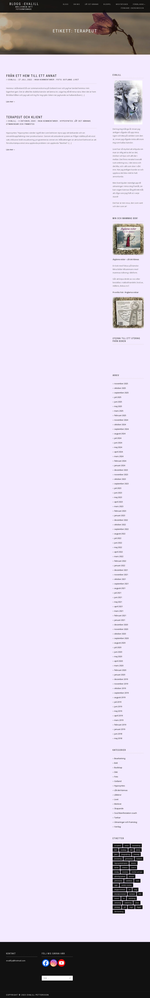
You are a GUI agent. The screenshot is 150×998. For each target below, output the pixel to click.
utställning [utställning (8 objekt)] (128, 903)
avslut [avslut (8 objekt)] (127, 846)
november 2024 (121, 420)
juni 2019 (118, 706)
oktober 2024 (120, 424)
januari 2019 (119, 729)
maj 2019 (118, 711)
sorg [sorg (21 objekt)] (135, 890)
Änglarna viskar (132, 292)
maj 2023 (118, 497)
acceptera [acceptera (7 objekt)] (117, 846)
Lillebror (117, 794)
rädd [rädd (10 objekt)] (137, 881)
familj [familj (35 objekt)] (138, 850)
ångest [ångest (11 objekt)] (139, 907)
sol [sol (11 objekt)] (130, 890)
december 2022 (121, 520)
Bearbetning (119, 758)
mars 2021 (118, 611)
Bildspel (107, 4)
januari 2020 (119, 674)
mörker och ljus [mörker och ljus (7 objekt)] (137, 872)
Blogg (65, 4)
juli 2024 (117, 438)
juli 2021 (117, 592)
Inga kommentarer (44, 80)
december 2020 (121, 624)
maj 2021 (118, 602)
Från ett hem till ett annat (31, 76)
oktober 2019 (120, 688)
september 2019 (121, 692)
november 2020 (121, 629)
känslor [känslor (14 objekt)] (133, 863)
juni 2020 (118, 652)
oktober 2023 (120, 479)
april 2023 (118, 501)
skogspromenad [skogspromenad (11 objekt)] (119, 890)
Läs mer (9, 101)
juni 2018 (118, 733)
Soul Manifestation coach (125, 813)
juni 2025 (118, 401)
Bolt (116, 763)
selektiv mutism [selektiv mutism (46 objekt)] (126, 885)
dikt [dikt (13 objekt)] (131, 850)
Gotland (67, 80)
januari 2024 (119, 465)
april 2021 (118, 606)
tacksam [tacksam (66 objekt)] (132, 894)
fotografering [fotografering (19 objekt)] (125, 854)
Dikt (116, 772)
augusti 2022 (119, 533)
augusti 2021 (119, 588)
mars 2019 (118, 720)
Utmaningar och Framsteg (20, 124)
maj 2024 (118, 447)
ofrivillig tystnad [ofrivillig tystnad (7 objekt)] (119, 876)
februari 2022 (120, 561)
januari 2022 (119, 565)
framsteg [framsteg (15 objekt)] (136, 854)
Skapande (118, 808)
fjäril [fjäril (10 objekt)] (116, 854)
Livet (76, 80)
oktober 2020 (120, 633)
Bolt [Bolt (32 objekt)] (115, 850)
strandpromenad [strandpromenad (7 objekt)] (120, 894)
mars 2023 (118, 506)
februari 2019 (120, 724)
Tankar (117, 817)
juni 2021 (118, 597)
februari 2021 (120, 615)
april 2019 (118, 715)
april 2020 (118, 661)
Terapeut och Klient (24, 117)
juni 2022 (118, 542)
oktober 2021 (120, 579)
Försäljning (138, 4)
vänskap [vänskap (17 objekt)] (117, 907)
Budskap (118, 767)
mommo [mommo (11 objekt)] (125, 872)
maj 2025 (118, 406)
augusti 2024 (119, 433)
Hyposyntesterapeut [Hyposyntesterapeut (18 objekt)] (120, 863)
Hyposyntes (66, 121)
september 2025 (121, 392)
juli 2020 (117, 647)
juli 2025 (117, 397)
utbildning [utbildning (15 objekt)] (131, 898)
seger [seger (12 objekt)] (116, 885)
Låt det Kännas (91, 4)
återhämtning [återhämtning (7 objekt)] (118, 912)
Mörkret (117, 804)
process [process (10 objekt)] (131, 876)
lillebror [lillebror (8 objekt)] (125, 868)
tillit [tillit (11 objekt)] (140, 894)
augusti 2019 (119, 697)
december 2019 (121, 679)
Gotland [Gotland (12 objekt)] (139, 859)
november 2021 (121, 574)
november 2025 (121, 383)
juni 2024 (118, 442)
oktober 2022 (120, 524)
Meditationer (122, 4)
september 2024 (121, 429)
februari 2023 (120, 511)
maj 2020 (118, 656)
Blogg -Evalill (24, 4)
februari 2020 (120, 670)
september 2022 (121, 529)
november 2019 (121, 683)
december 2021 (121, 570)
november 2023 (121, 474)
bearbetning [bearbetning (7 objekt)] (136, 846)
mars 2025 (118, 410)
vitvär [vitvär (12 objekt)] (137, 903)
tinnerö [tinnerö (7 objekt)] (116, 898)
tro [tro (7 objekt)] (124, 898)
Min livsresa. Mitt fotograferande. (24, 8)
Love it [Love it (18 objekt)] (133, 868)
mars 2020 (118, 665)
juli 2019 (117, 702)
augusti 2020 (119, 642)
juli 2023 (117, 488)
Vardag (117, 826)
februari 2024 (120, 461)
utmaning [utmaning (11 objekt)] (117, 903)
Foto (59, 80)
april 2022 (118, 551)
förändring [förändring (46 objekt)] (118, 859)
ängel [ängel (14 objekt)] (131, 907)
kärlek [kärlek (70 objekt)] (116, 868)
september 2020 (121, 638)
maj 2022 (118, 547)
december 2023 (121, 470)
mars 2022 (118, 556)
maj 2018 (118, 738)
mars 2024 (118, 456)
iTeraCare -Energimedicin (132, 8)
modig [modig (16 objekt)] (116, 872)
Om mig (76, 4)
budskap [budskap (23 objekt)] (123, 850)
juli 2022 (117, 538)
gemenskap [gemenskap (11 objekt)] (129, 859)
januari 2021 (119, 620)
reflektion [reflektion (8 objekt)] (129, 881)
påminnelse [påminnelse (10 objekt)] (118, 881)
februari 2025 (120, 415)
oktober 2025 (120, 388)
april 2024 (118, 451)
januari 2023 (119, 515)
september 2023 (121, 483)
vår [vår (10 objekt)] (125, 907)
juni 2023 (118, 492)
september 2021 (121, 583)
